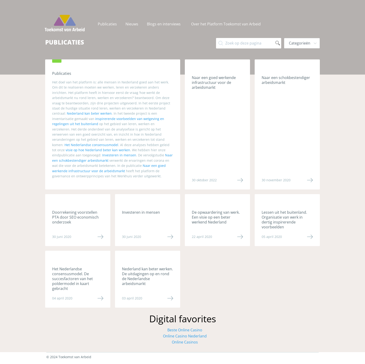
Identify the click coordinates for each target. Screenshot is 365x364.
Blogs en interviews (164, 24)
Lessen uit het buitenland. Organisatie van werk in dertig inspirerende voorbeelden (284, 220)
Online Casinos (185, 342)
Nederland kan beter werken (89, 113)
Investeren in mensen (119, 155)
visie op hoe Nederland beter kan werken (98, 150)
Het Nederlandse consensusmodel (91, 145)
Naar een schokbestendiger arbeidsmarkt (286, 80)
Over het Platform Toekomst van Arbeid (226, 24)
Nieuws (131, 24)
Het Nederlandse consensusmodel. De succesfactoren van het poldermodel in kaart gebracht (72, 278)
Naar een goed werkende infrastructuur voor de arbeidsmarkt (214, 82)
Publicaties (107, 24)
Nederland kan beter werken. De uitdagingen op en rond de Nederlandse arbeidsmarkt (147, 276)
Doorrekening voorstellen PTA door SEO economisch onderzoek (75, 217)
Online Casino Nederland (185, 336)
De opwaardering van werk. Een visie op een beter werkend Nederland (216, 217)
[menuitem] (108, 24)
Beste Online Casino (184, 330)
